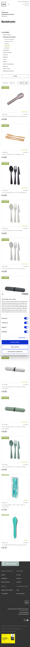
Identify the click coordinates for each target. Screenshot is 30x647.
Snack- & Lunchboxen (9, 39)
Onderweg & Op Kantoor (7, 14)
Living (4, 59)
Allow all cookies (15, 342)
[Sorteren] (13, 82)
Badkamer (5, 57)
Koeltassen (7, 48)
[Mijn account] (27, 4)
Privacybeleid (4, 593)
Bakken (5, 61)
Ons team (18, 578)
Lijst (26, 83)
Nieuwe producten (5, 582)
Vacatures (18, 582)
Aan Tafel (5, 54)
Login (17, 590)
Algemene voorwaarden (7, 590)
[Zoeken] (23, 4)
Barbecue (5, 66)
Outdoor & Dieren (7, 52)
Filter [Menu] (15, 76)
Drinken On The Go (8, 41)
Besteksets (4, 16)
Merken (3, 574)
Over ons (18, 574)
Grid (21, 83)
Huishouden (6, 50)
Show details (22, 337)
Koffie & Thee (6, 68)
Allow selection (15, 347)
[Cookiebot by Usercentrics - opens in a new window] (22, 294)
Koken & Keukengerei (8, 64)
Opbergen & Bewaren (8, 71)
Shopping (6, 43)
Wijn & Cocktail (6, 34)
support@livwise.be (24, 610)
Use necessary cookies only (15, 351)
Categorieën (4, 12)
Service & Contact (20, 593)
